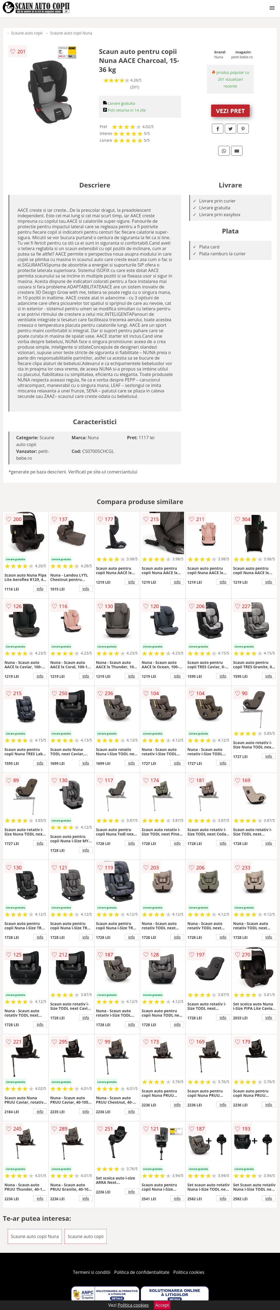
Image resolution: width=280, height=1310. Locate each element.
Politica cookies (189, 1272)
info (40, 588)
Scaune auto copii (26, 33)
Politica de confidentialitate (142, 1272)
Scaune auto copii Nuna (71, 33)
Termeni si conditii (91, 1272)
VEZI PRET (230, 110)
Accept (162, 1305)
